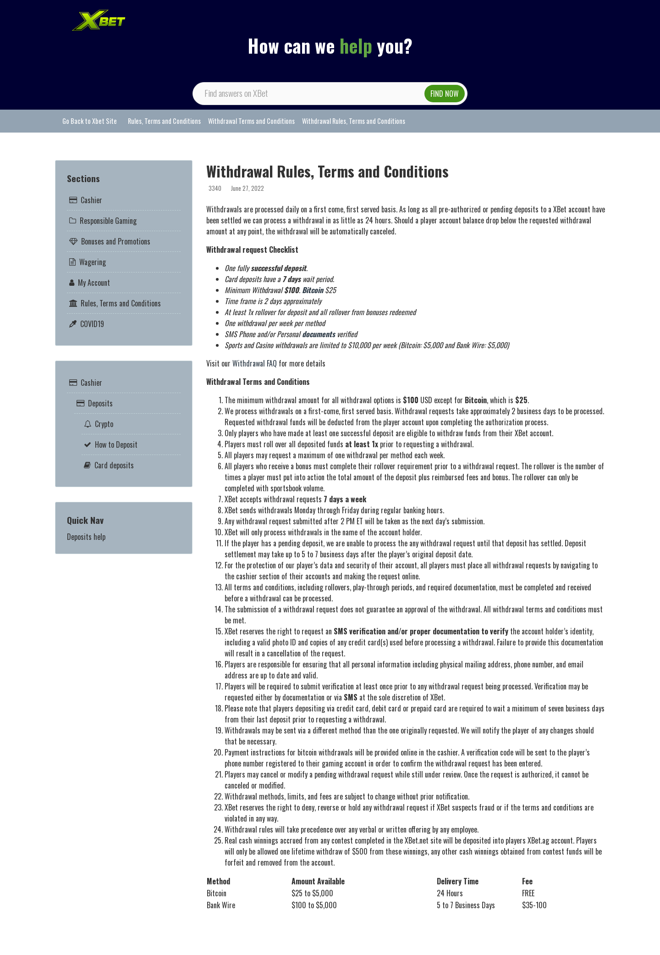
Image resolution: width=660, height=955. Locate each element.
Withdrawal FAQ (255, 363)
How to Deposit (116, 444)
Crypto (104, 423)
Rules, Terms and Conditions (164, 121)
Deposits (100, 403)
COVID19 (92, 323)
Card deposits (114, 465)
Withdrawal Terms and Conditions (251, 121)
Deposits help (86, 536)
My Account (94, 282)
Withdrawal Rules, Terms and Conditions (353, 121)
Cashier (91, 199)
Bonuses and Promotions (115, 241)
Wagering (92, 261)
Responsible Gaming (108, 220)
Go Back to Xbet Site (89, 121)
